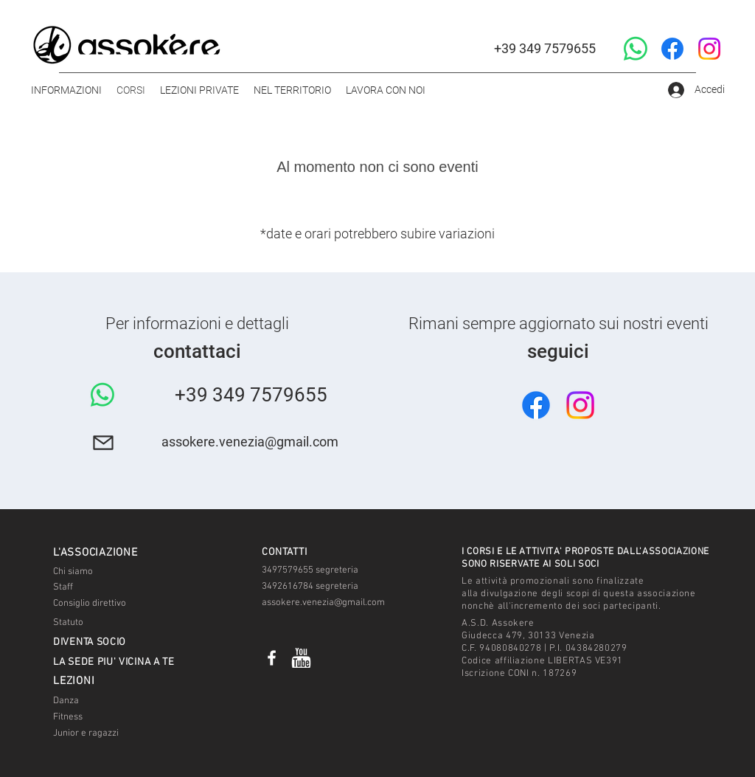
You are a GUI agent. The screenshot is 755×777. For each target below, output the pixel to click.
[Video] (301, 658)
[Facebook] (672, 48)
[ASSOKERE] (272, 658)
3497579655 (287, 570)
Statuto (68, 623)
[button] (66, 90)
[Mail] (103, 442)
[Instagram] (709, 48)
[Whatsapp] (635, 48)
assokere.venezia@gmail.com (249, 441)
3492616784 (287, 587)
